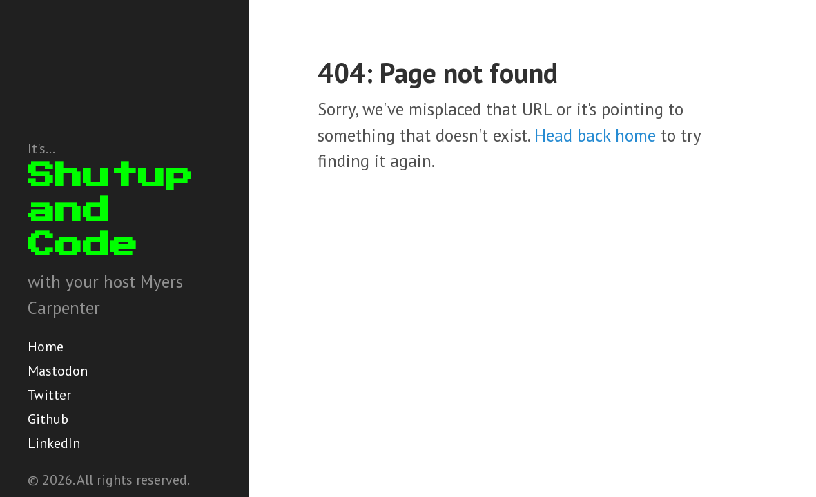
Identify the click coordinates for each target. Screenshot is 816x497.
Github (48, 419)
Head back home (595, 135)
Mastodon (58, 371)
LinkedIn (54, 443)
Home (46, 346)
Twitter (49, 395)
